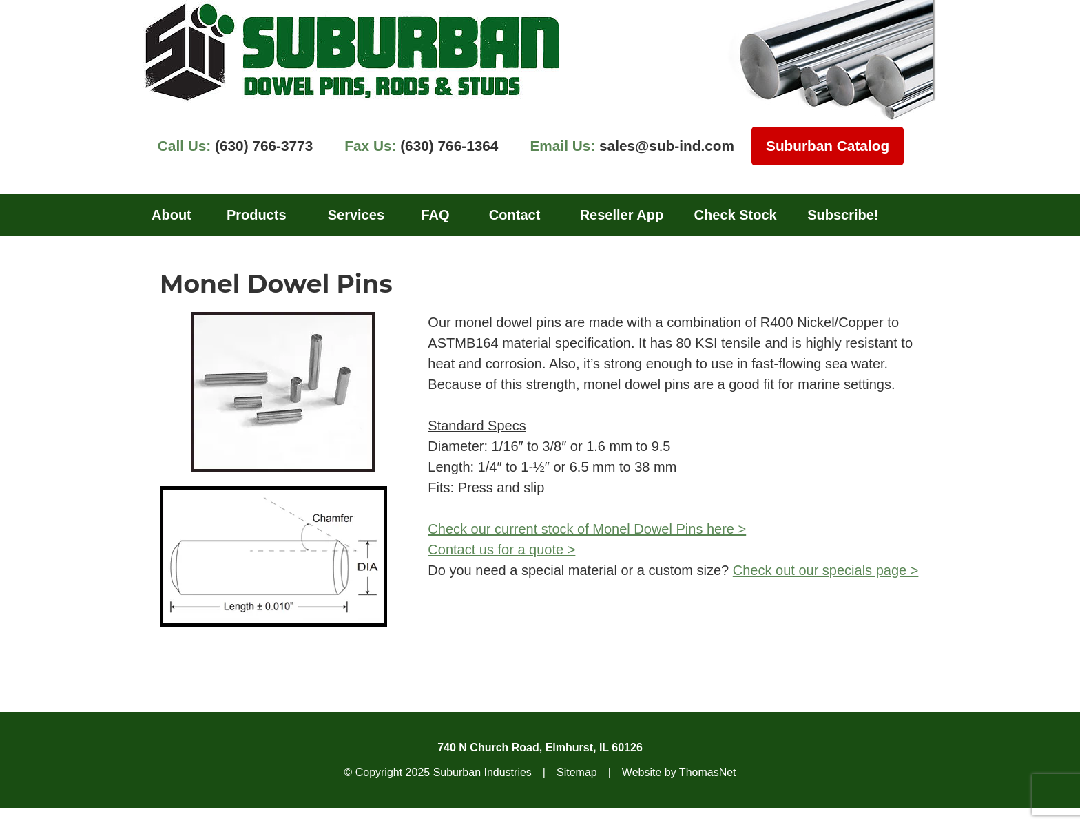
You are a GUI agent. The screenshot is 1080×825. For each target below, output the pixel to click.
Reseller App (622, 214)
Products (257, 214)
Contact (514, 214)
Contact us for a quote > (501, 549)
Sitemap (577, 772)
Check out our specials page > (826, 570)
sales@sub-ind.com (632, 146)
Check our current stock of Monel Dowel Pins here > (587, 528)
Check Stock (735, 214)
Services (356, 214)
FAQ (435, 214)
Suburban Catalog (827, 146)
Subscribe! (842, 214)
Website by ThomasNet (679, 772)
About (171, 214)
